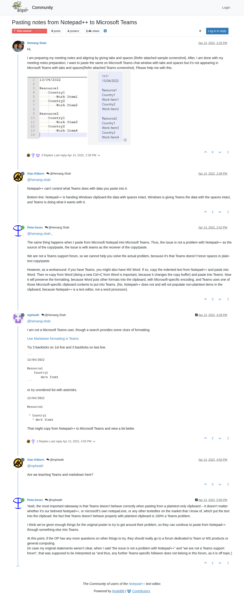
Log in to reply (217, 31)
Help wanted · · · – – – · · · (29, 30)
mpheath (33, 315)
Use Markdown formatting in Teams (53, 338)
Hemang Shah (37, 43)
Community (42, 7)
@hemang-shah (39, 180)
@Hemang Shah (58, 173)
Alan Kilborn (35, 173)
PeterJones (35, 227)
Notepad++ (137, 584)
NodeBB (118, 591)
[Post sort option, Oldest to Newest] (200, 31)
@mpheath (55, 459)
